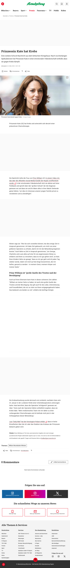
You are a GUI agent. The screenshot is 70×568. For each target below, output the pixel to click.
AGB (53, 536)
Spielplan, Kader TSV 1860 (25, 553)
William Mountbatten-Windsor (17, 445)
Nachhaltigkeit (5, 557)
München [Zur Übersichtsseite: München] (5, 10)
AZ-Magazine (38, 553)
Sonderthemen (39, 555)
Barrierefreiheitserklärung (58, 541)
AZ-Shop (37, 550)
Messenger (21, 538)
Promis (11, 16)
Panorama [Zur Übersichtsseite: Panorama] (41, 10)
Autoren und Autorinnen (41, 533)
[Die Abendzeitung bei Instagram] (35, 494)
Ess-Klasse (21, 545)
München (4, 533)
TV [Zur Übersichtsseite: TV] (50, 10)
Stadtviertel (5, 536)
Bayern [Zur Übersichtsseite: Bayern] (16, 10)
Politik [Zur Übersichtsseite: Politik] (56, 10)
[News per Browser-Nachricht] (57, 512)
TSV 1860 (4, 543)
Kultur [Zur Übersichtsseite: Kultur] (63, 10)
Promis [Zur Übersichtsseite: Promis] (32, 10)
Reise (3, 555)
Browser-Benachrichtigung (25, 543)
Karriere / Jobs (39, 536)
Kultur (3, 553)
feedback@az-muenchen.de (48, 438)
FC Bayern (4, 541)
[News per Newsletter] (35, 512)
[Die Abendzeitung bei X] (57, 494)
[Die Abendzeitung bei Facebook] (12, 494)
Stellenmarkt (21, 555)
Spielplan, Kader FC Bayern (25, 550)
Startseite (5, 16)
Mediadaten (38, 548)
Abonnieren (38, 538)
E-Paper (37, 543)
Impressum (54, 533)
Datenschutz (55, 538)
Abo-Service (38, 541)
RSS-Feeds (21, 541)
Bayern (3, 538)
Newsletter (21, 536)
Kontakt (37, 545)
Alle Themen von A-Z (23, 533)
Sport (3, 548)
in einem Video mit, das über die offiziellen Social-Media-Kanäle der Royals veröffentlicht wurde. (34, 180)
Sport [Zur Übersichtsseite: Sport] (23, 10)
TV (2, 550)
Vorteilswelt (21, 548)
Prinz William (37, 178)
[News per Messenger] (12, 512)
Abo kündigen (55, 543)
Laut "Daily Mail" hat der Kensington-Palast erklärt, (27, 422)
